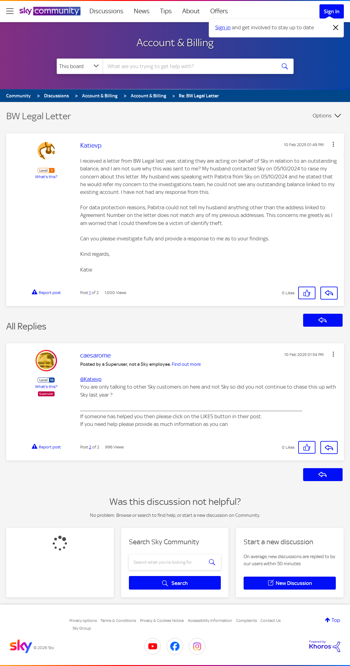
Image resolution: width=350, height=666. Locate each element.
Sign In (332, 11)
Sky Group (81, 628)
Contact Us (271, 620)
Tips (166, 11)
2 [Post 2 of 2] (90, 447)
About (191, 11)
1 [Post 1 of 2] (90, 292)
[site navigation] (10, 11)
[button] (333, 144)
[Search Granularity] (80, 66)
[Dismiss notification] (336, 28)
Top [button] (335, 620)
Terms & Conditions (118, 620)
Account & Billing (175, 42)
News (142, 11)
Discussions (106, 11)
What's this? (46, 176)
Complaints (246, 620)
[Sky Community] (49, 11)
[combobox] (188, 66)
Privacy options (83, 620)
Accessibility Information (210, 620)
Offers (219, 11)
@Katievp (90, 379)
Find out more (186, 364)
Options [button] (322, 115)
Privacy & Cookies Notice (162, 620)
